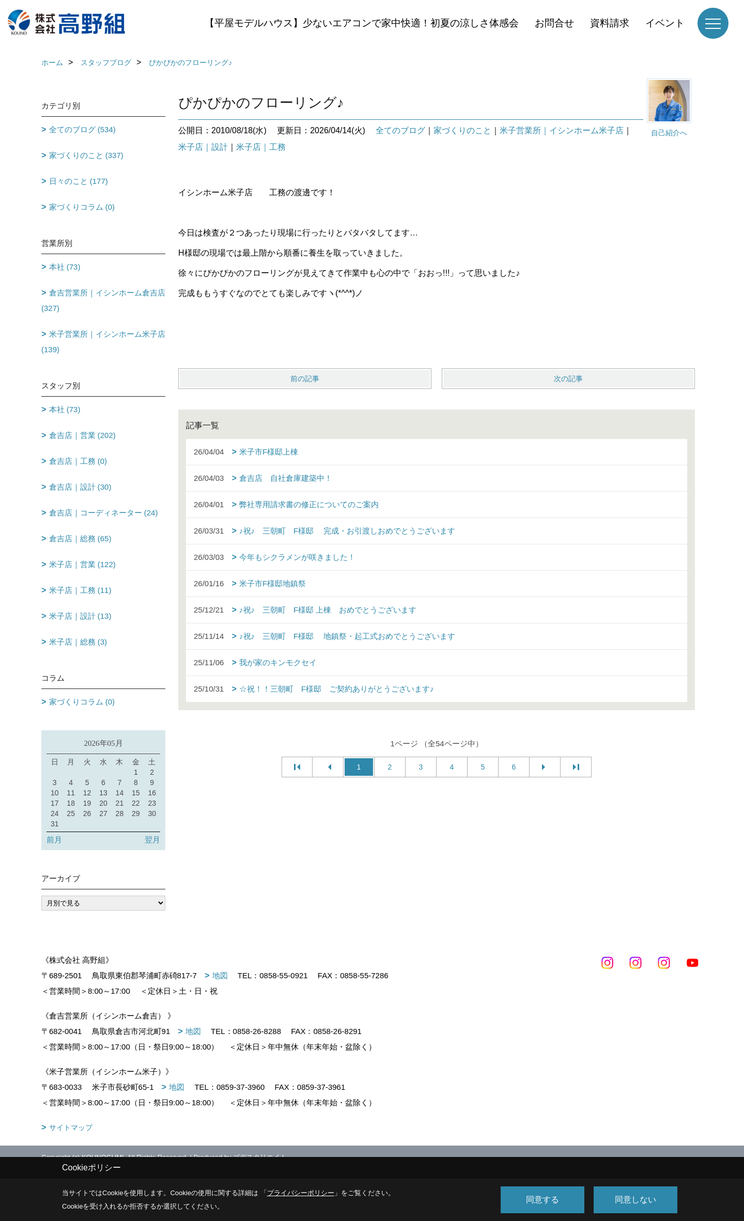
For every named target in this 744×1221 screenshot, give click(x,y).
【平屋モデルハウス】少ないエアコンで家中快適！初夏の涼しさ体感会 (362, 23)
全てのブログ (400, 130)
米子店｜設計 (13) (80, 616)
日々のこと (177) (78, 181)
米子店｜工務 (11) (80, 590)
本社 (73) (65, 266)
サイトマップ (70, 1127)
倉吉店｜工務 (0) (78, 461)
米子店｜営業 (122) (82, 564)
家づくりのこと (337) (86, 155)
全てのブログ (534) (82, 129)
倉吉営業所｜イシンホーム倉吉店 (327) (103, 300)
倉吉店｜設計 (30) (80, 486)
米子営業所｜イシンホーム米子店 (562, 130)
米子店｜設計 (203, 147)
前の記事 (304, 378)
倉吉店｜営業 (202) (82, 435)
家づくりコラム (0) (82, 206)
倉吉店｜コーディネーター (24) (103, 512)
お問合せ (554, 23)
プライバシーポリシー (300, 1193)
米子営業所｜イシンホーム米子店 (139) (103, 342)
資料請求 (609, 23)
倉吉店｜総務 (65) (80, 538)
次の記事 (568, 378)
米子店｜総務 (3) (78, 641)
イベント (665, 23)
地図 (220, 975)
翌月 (152, 839)
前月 (54, 839)
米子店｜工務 (261, 147)
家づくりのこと (462, 130)
